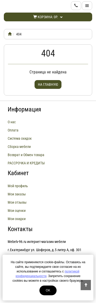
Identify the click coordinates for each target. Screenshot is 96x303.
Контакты (20, 229)
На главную (48, 84)
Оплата (13, 130)
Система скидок (20, 138)
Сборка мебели (19, 147)
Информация (24, 109)
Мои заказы (17, 194)
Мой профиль (18, 186)
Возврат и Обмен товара (26, 155)
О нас (12, 122)
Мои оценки (17, 211)
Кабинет (18, 173)
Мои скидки (17, 219)
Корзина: (48, 17)
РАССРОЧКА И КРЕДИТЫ (26, 163)
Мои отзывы (17, 202)
